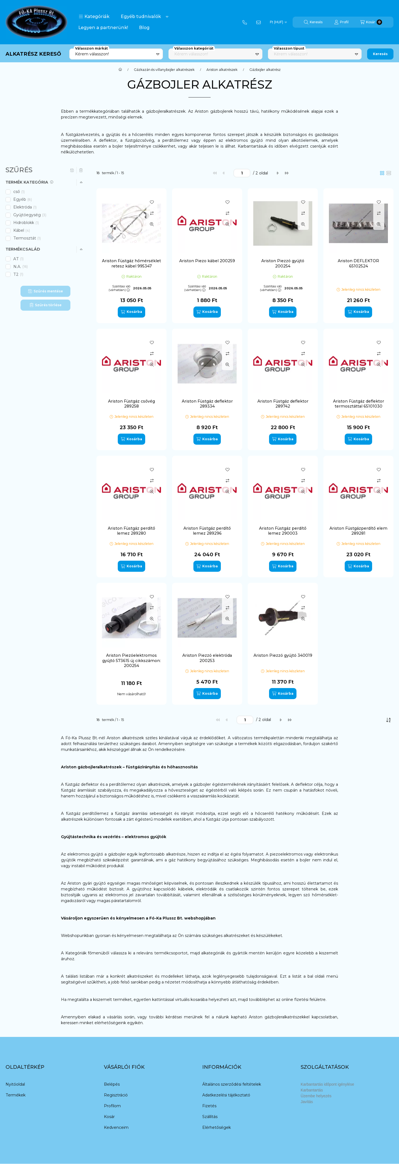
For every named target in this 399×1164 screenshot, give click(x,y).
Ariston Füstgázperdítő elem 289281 (358, 531)
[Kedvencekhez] (151, 202)
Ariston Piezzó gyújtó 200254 (282, 263)
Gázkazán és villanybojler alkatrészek (164, 70)
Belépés (112, 1084)
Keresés (380, 54)
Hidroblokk (26, 222)
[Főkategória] (120, 70)
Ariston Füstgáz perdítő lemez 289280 (131, 531)
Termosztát (27, 238)
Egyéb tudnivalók (141, 16)
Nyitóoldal (15, 1084)
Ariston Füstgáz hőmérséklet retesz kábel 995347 (131, 263)
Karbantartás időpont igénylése (327, 1084)
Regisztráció (116, 1095)
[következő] (277, 173)
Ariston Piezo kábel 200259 (207, 260)
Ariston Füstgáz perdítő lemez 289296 (207, 531)
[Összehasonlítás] (151, 213)
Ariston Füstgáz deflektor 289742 (282, 404)
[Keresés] (313, 22)
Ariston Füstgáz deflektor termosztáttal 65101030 (358, 404)
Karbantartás (312, 1090)
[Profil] (341, 22)
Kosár (109, 1116)
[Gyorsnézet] (151, 224)
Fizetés (209, 1105)
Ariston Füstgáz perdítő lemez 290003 (282, 531)
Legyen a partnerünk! (103, 27)
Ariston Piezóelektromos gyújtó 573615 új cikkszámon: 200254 (131, 660)
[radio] (388, 173)
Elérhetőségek (216, 1127)
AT (18, 258)
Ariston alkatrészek (221, 70)
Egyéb (22, 199)
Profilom (112, 1105)
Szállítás (210, 1116)
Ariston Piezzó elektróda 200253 (207, 658)
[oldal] (242, 173)
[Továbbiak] (167, 16)
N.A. (20, 266)
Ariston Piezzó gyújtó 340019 (283, 655)
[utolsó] (286, 173)
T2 (18, 274)
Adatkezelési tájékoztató (226, 1095)
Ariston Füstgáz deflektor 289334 (207, 404)
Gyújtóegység (29, 214)
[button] (94, 16)
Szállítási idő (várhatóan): (119, 288)
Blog (144, 27)
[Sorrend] (388, 720)
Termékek (15, 1095)
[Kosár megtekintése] (371, 22)
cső (19, 191)
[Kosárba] (131, 312)
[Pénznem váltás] (278, 22)
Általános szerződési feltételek (231, 1084)
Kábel (21, 230)
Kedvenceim (116, 1127)
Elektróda (25, 207)
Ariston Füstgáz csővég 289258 (131, 404)
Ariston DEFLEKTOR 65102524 (358, 263)
